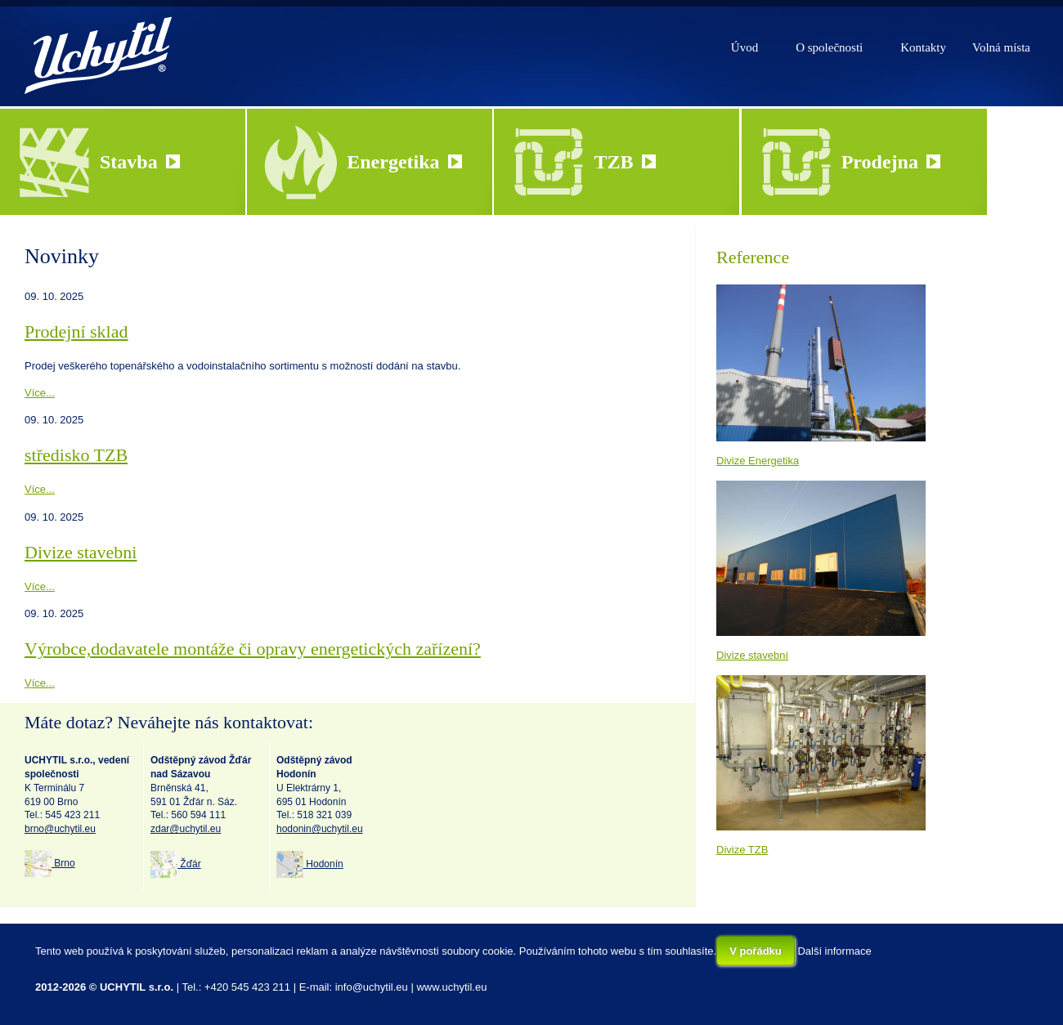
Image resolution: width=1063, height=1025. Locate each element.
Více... (40, 393)
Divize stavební (752, 655)
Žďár (175, 864)
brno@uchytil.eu (60, 829)
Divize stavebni (81, 552)
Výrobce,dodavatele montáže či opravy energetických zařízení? (253, 648)
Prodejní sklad (76, 331)
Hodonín (309, 864)
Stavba (140, 161)
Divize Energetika (757, 460)
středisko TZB (76, 455)
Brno (50, 863)
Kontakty (923, 47)
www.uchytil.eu (451, 987)
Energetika (404, 161)
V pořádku (755, 951)
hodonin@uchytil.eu (319, 829)
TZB (624, 161)
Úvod (744, 47)
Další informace (834, 951)
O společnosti (829, 47)
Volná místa (1001, 47)
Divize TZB (742, 850)
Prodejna (890, 161)
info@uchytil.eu (371, 987)
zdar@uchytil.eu (185, 829)
